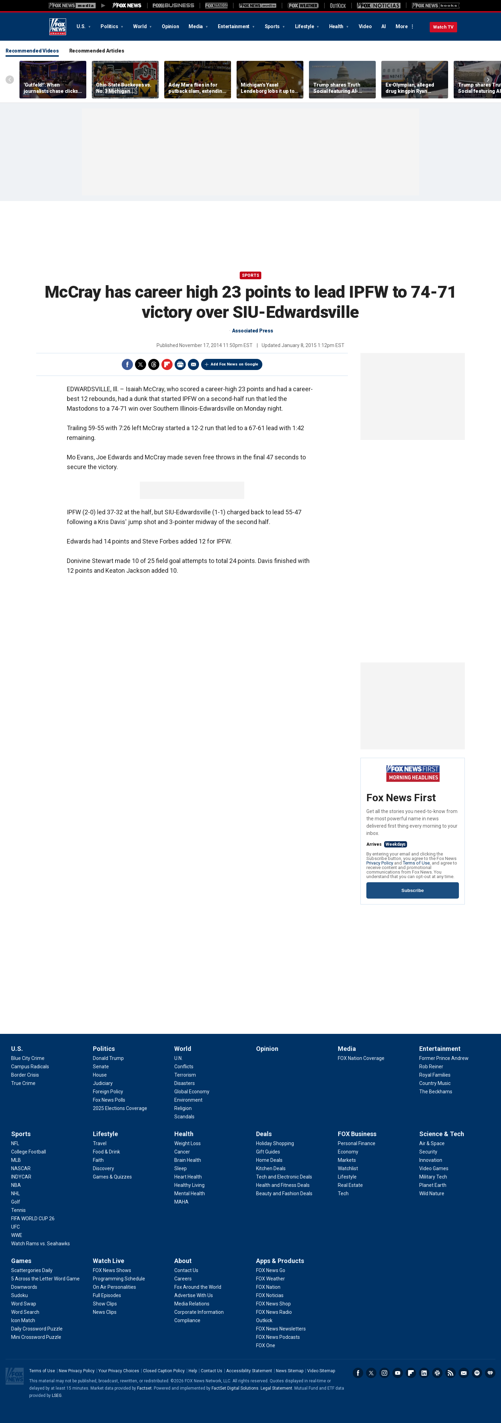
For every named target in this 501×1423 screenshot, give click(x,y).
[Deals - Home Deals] (269, 1160)
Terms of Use (416, 863)
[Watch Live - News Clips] (105, 1312)
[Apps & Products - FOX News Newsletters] (281, 1329)
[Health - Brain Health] (187, 1160)
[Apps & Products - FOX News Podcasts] (278, 1337)
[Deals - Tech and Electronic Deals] (284, 1177)
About (183, 1260)
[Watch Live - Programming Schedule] (119, 1278)
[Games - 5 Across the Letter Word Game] (45, 1278)
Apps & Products (280, 1260)
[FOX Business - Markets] (347, 1160)
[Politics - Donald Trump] (108, 1058)
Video (365, 26)
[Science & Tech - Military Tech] (433, 1177)
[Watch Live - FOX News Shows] (112, 1270)
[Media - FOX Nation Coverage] (361, 1058)
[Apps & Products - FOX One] (265, 1345)
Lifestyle (305, 26)
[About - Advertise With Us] (193, 1295)
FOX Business (357, 1133)
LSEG (57, 1395)
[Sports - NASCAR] (21, 1168)
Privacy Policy (379, 863)
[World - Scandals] (184, 1116)
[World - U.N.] (178, 1058)
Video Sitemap (321, 1370)
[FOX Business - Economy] (348, 1152)
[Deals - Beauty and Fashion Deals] (284, 1193)
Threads (153, 364)
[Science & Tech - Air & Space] (432, 1143)
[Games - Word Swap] (23, 1304)
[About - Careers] (183, 1278)
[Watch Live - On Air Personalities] (114, 1287)
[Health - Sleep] (180, 1168)
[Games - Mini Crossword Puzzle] (36, 1337)
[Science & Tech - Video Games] (433, 1168)
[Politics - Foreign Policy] (108, 1091)
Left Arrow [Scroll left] (10, 79)
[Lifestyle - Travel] (99, 1143)
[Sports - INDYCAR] (21, 1177)
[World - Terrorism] (185, 1075)
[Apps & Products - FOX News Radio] (274, 1312)
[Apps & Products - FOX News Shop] (273, 1304)
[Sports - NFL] (15, 1143)
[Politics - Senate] (101, 1066)
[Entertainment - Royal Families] (435, 1075)
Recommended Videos (32, 51)
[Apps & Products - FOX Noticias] (270, 1295)
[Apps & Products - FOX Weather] (270, 1278)
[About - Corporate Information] (199, 1312)
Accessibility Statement (249, 1370)
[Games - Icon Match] (23, 1320)
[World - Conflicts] (183, 1066)
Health (336, 26)
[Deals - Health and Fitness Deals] (283, 1185)
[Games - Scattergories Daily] (32, 1270)
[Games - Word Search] (25, 1312)
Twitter (140, 364)
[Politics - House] (100, 1075)
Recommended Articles (96, 51)
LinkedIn (424, 1373)
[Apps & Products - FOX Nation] (268, 1287)
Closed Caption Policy (164, 1370)
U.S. (82, 26)
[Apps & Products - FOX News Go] (270, 1270)
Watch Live (108, 1260)
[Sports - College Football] (28, 1152)
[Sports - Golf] (15, 1202)
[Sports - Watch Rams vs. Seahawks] (40, 1243)
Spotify (477, 1373)
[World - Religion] (183, 1108)
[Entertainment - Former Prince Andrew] (444, 1058)
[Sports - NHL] (15, 1193)
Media (196, 26)
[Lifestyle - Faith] (98, 1160)
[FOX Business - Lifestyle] (347, 1177)
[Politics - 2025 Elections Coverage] (120, 1108)
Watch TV (443, 27)
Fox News (57, 26)
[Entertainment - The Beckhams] (435, 1091)
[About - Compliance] (187, 1320)
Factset (144, 1388)
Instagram (384, 1373)
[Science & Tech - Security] (428, 1152)
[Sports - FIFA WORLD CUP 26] (33, 1218)
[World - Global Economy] (191, 1091)
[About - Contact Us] (186, 1270)
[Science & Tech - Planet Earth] (432, 1185)
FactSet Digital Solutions (235, 1388)
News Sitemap (289, 1370)
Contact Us (211, 1370)
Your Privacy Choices (118, 1370)
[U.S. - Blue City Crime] (28, 1058)
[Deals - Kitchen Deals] (271, 1168)
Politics (110, 26)
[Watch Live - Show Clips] (105, 1304)
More (402, 26)
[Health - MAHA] (181, 1202)
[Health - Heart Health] (188, 1177)
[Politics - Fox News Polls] (109, 1100)
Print (180, 364)
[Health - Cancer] (182, 1152)
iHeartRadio (490, 1373)
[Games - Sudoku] (19, 1295)
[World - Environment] (188, 1100)
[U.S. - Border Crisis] (25, 1075)
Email (193, 364)
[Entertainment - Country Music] (435, 1083)
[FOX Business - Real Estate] (350, 1185)
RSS (450, 1373)
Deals (264, 1133)
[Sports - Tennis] (18, 1210)
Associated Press (252, 330)
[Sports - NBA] (16, 1185)
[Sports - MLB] (16, 1160)
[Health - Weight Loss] (187, 1143)
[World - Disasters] (184, 1083)
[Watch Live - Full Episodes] (107, 1295)
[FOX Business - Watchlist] (348, 1168)
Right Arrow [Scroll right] (488, 79)
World (140, 26)
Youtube (397, 1373)
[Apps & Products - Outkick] (264, 1320)
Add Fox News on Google (234, 364)
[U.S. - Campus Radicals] (30, 1066)
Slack (437, 1373)
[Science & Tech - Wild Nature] (431, 1193)
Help (193, 1370)
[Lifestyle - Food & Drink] (106, 1152)
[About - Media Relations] (191, 1304)
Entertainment (234, 26)
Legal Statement (276, 1388)
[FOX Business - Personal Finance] (356, 1143)
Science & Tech (441, 1133)
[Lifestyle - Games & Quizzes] (112, 1177)
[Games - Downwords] (24, 1287)
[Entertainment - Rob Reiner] (431, 1066)
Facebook (127, 364)
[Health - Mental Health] (189, 1193)
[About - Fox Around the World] (197, 1287)
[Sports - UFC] (15, 1227)
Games (21, 1260)
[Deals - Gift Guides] (268, 1152)
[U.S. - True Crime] (23, 1083)
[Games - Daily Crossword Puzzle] (37, 1329)
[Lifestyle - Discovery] (103, 1168)
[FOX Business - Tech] (343, 1193)
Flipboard (167, 364)
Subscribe (412, 890)
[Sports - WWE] (16, 1235)
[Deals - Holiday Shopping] (275, 1143)
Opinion (170, 26)
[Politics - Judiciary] (103, 1083)
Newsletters (464, 1373)
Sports (273, 26)
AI (383, 26)
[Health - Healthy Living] (189, 1185)
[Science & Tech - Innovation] (430, 1160)
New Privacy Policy (77, 1370)
